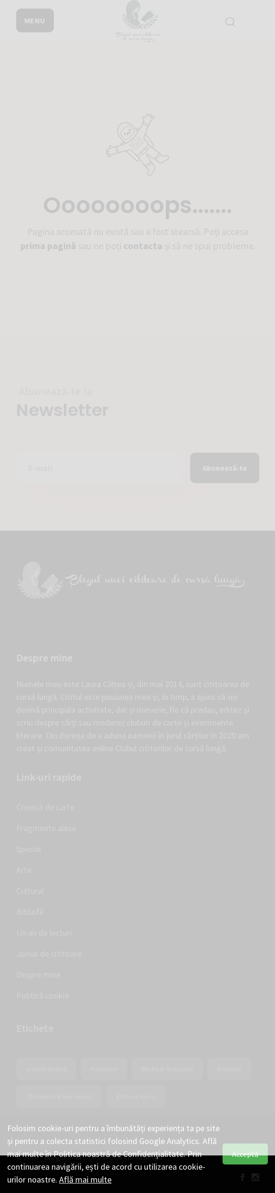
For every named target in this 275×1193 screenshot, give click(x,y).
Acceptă (245, 1154)
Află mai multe (85, 1179)
